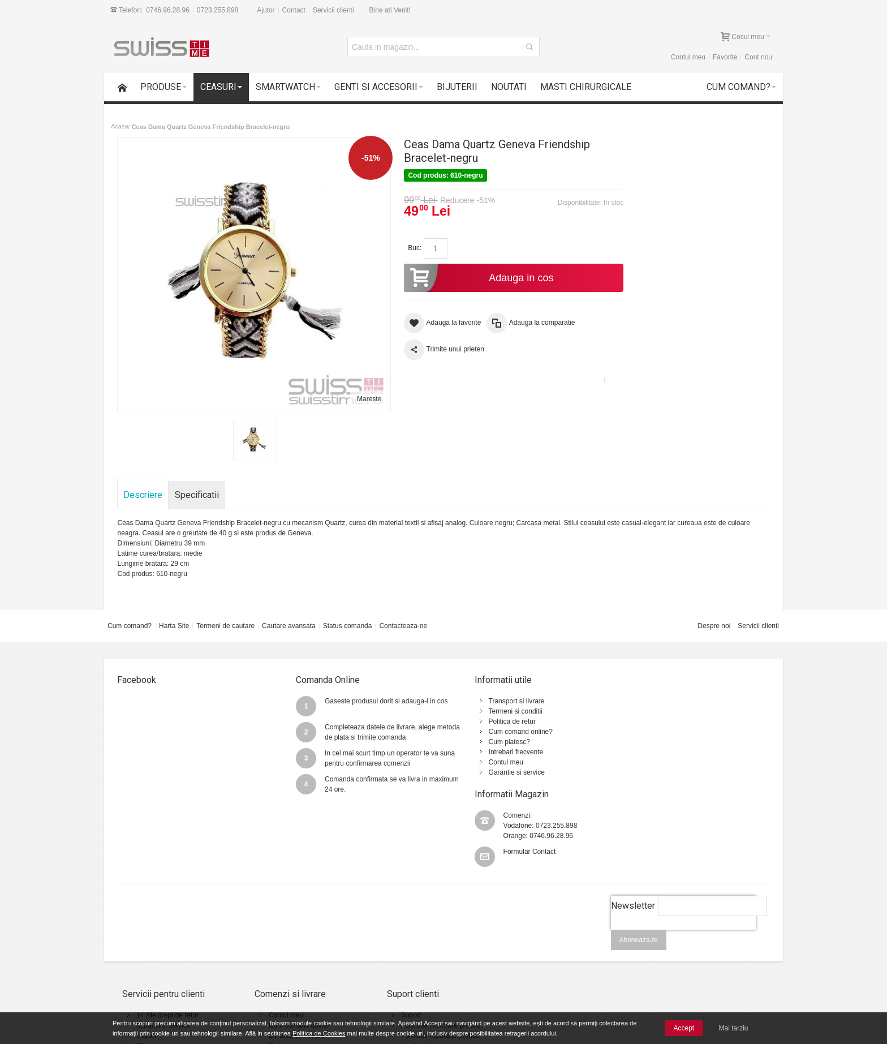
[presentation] (682, 854)
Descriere (143, 485)
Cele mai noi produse (290, 964)
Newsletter (632, 823)
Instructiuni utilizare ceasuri (422, 974)
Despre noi (713, 616)
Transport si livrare (492, 691)
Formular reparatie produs (420, 953)
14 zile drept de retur (167, 933)
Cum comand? (129, 616)
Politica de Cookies (319, 1033)
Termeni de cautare (225, 616)
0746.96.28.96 (168, 10)
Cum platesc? (485, 732)
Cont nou (758, 57)
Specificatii (197, 485)
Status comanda (347, 616)
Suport (146, 953)
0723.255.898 (217, 10)
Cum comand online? (496, 722)
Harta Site (174, 616)
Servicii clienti (333, 10)
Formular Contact (671, 728)
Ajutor (265, 10)
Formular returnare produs (420, 943)
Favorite (725, 57)
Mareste (359, 389)
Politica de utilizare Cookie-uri (548, 964)
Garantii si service (163, 943)
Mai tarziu (733, 1028)
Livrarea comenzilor (288, 953)
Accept (683, 1028)
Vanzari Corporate (286, 974)
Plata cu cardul (158, 964)
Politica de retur (487, 712)
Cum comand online (289, 943)
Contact (293, 10)
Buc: (405, 248)
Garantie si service (492, 763)
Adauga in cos (467, 278)
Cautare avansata (289, 616)
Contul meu (688, 57)
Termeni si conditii (491, 702)
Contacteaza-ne (403, 616)
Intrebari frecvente (491, 742)
